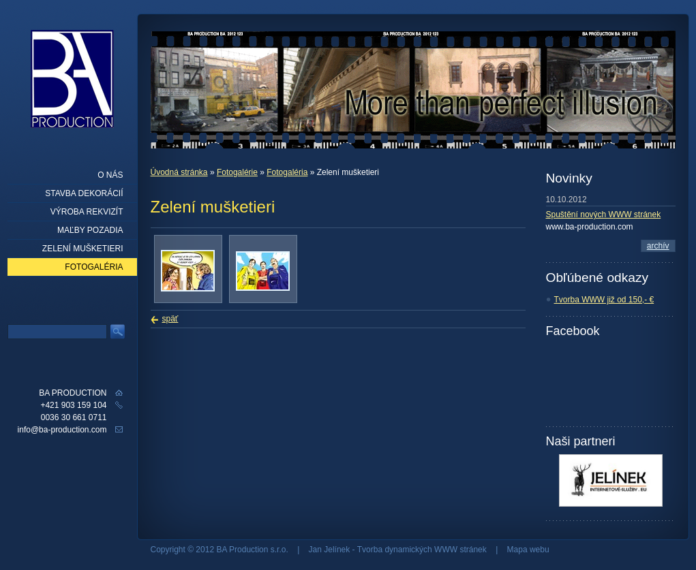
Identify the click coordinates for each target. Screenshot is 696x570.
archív (658, 246)
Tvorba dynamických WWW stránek (422, 549)
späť (170, 318)
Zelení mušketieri (82, 248)
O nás (110, 175)
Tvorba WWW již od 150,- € (604, 299)
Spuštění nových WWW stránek (603, 214)
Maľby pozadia (90, 230)
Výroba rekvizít (86, 212)
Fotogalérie (237, 172)
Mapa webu (528, 549)
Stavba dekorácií (84, 193)
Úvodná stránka (179, 172)
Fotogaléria (287, 172)
